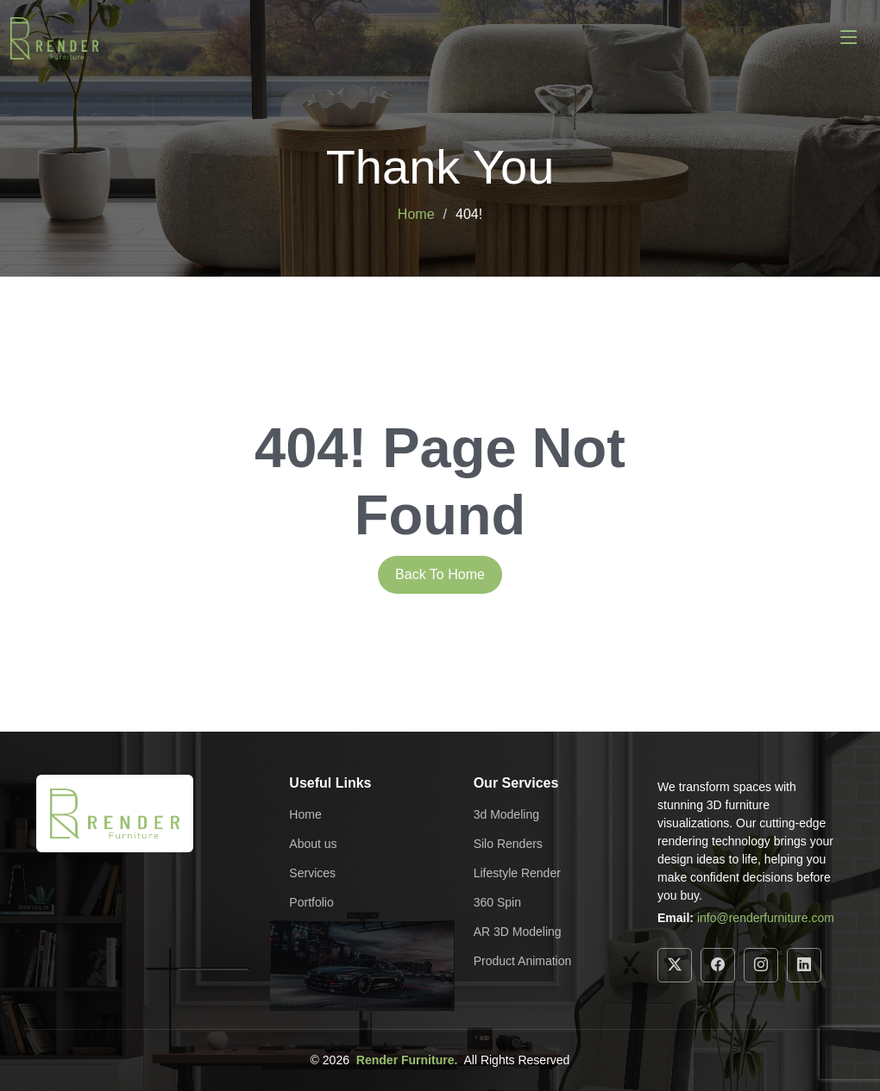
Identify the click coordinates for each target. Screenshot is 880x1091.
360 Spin (497, 902)
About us (312, 844)
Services (312, 873)
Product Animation (523, 961)
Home (416, 214)
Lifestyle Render (517, 873)
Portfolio (311, 902)
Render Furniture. (406, 1060)
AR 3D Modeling (518, 932)
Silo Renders (508, 844)
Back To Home (440, 574)
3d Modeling (506, 814)
